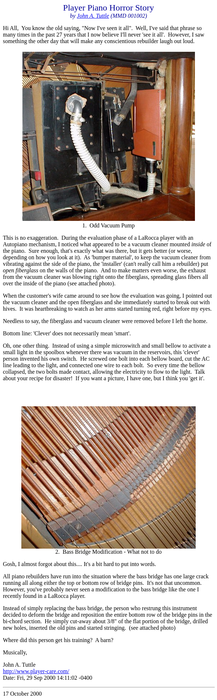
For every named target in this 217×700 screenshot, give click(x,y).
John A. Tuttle (93, 16)
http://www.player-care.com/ (36, 671)
